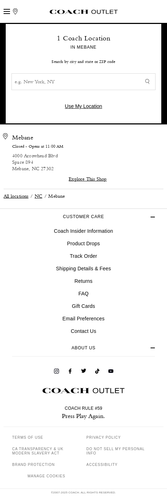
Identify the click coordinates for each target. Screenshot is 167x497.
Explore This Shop (88, 178)
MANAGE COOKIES (46, 476)
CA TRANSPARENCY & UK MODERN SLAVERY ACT (37, 451)
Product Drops (83, 243)
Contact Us (83, 331)
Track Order (83, 256)
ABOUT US (83, 347)
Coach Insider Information (83, 231)
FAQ (83, 293)
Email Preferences (84, 318)
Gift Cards (83, 306)
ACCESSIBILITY (102, 465)
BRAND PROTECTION (33, 465)
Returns (83, 281)
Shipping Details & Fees (83, 268)
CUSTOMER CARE (83, 216)
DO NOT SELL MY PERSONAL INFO (116, 451)
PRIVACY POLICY (104, 437)
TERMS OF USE (27, 437)
